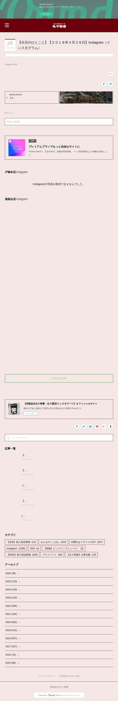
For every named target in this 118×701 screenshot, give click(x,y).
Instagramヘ (59, 378)
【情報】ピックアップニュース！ (63, 548)
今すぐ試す (46, 14)
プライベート (52, 554)
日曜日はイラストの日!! (87, 542)
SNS (34, 548)
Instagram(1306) (11, 64)
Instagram (16, 548)
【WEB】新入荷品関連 (22, 554)
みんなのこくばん (53, 542)
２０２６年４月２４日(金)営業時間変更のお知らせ (48, 485)
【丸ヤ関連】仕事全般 (81, 554)
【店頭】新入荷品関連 (21, 542)
